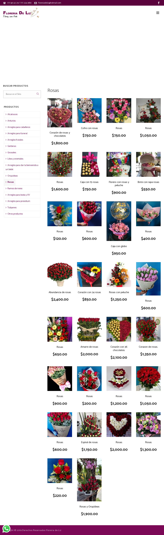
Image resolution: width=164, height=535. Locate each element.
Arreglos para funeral (16, 133)
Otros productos (14, 214)
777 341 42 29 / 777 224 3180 (19, 3)
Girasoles (11, 152)
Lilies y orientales (14, 159)
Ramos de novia (14, 188)
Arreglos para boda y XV (18, 195)
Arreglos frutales (14, 140)
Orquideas (12, 176)
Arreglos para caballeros (18, 127)
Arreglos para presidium (18, 201)
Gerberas (11, 146)
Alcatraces (11, 114)
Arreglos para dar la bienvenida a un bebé (22, 167)
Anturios (11, 121)
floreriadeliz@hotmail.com (49, 3)
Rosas (10, 182)
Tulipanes (11, 208)
